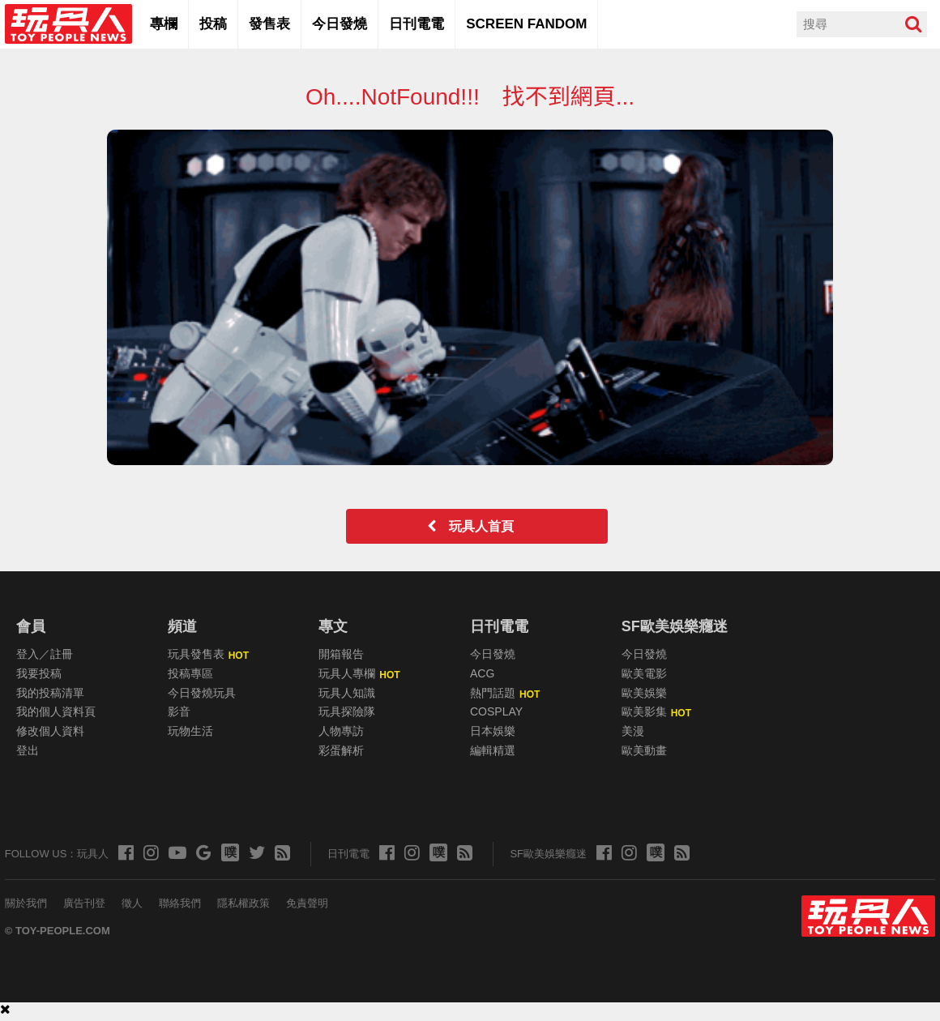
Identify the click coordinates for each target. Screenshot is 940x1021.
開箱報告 (341, 653)
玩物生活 (190, 730)
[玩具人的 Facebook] (125, 851)
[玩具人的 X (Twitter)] (256, 851)
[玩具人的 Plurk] (229, 853)
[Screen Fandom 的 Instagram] (628, 851)
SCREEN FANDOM (526, 24)
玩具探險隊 (346, 711)
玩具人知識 (346, 692)
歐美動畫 (644, 750)
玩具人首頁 (477, 526)
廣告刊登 (84, 903)
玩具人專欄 (346, 673)
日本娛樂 (492, 730)
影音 (179, 711)
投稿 (213, 24)
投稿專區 (190, 673)
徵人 (132, 903)
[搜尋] (913, 24)
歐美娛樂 (644, 692)
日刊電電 (416, 24)
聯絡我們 (180, 903)
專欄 (163, 24)
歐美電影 (644, 673)
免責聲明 (307, 903)
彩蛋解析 (341, 750)
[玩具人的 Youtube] (176, 851)
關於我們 (26, 903)
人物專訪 (341, 730)
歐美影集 (644, 711)
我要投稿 (39, 673)
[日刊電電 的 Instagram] (411, 851)
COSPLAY (496, 711)
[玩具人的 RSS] (281, 851)
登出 (27, 750)
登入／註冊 (44, 653)
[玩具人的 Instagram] (150, 851)
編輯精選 (492, 750)
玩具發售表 (196, 653)
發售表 (269, 24)
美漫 (633, 730)
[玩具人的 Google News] (203, 851)
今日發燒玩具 (202, 692)
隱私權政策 (243, 903)
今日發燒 (339, 24)
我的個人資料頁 (56, 711)
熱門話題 (492, 692)
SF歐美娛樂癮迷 (675, 626)
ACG (482, 673)
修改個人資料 (50, 730)
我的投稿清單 (50, 692)
